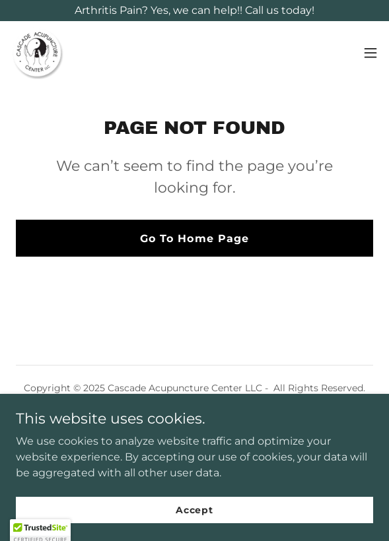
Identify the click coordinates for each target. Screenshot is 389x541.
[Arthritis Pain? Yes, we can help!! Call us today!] (194, 10)
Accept (194, 509)
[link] (37, 52)
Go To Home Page (194, 238)
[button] (370, 53)
